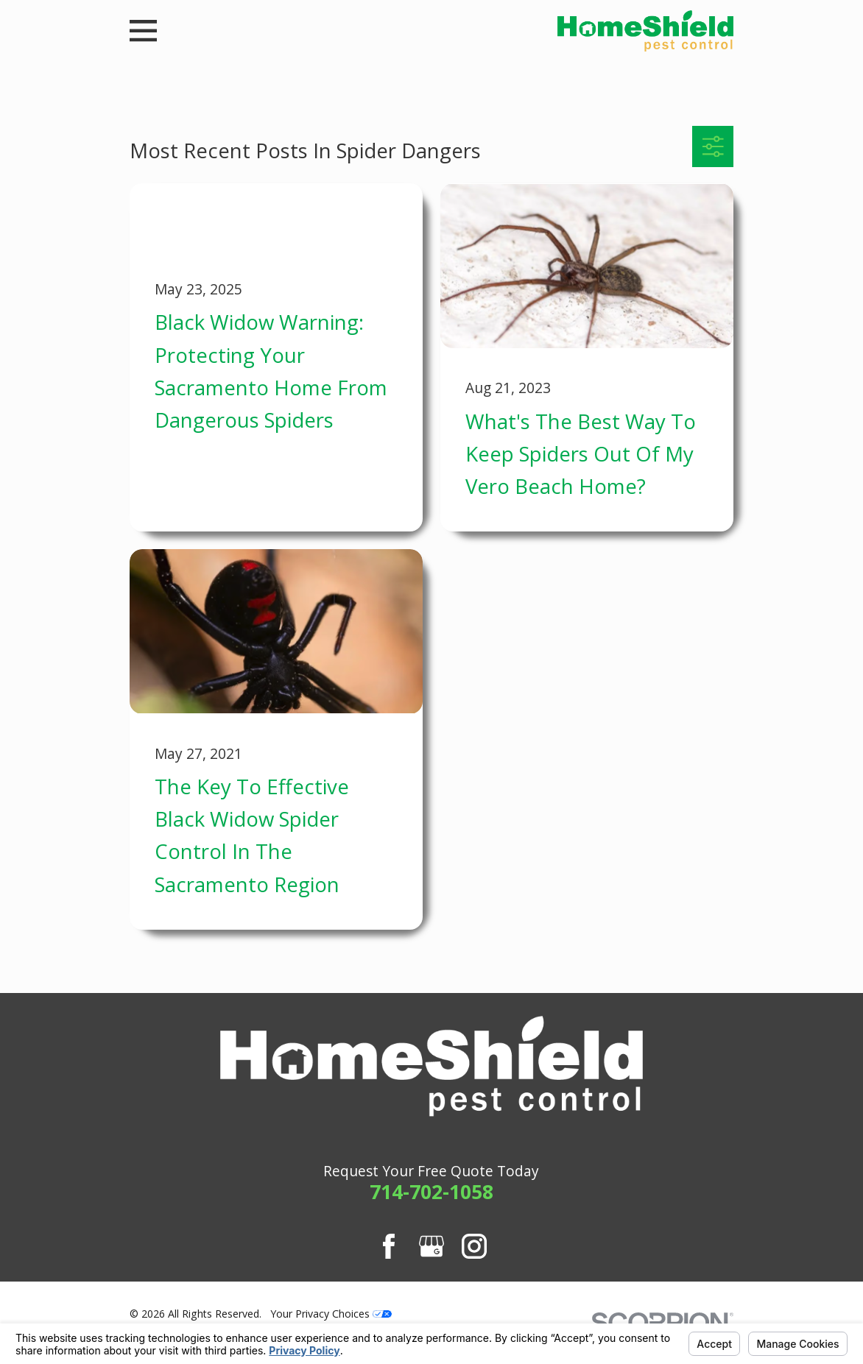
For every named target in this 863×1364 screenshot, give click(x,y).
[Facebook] (388, 1246)
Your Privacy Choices (331, 1314)
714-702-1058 (431, 1192)
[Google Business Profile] (431, 1246)
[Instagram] (474, 1246)
